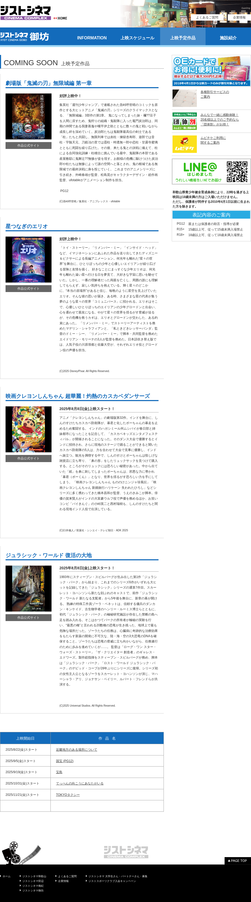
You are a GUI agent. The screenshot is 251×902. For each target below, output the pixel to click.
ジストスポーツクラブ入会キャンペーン (112, 881)
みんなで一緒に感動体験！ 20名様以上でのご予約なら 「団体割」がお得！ (220, 119)
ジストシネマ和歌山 (34, 876)
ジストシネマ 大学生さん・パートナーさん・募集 (118, 876)
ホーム (7, 876)
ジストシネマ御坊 (33, 890)
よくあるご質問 (207, 17)
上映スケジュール (137, 38)
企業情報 (239, 17)
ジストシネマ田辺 (33, 881)
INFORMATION (92, 38)
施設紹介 (228, 38)
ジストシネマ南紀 (33, 885)
